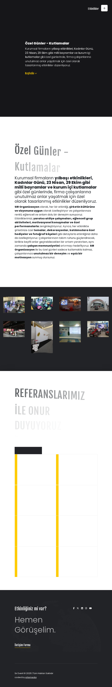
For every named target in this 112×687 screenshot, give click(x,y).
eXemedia (31, 677)
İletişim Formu (22, 645)
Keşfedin (26, 76)
